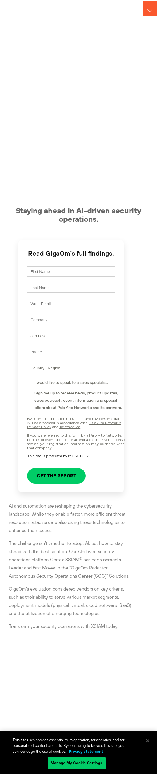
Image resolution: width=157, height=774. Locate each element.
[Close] (147, 740)
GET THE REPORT (56, 475)
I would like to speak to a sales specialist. (71, 382)
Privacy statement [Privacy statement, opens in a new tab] (86, 751)
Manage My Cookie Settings (76, 763)
